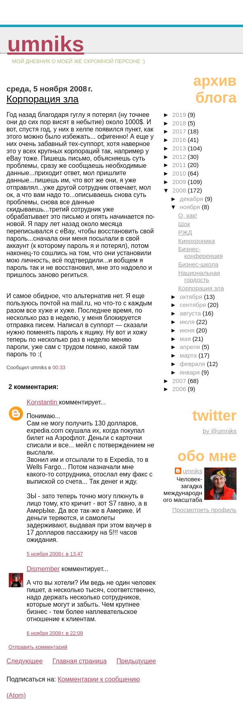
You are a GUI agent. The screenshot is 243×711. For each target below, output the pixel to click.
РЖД (185, 232)
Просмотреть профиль (204, 509)
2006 (180, 388)
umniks (45, 44)
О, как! (187, 215)
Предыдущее (136, 661)
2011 (180, 164)
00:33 (58, 367)
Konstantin (43, 402)
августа (191, 313)
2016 (180, 139)
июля (188, 321)
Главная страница (79, 661)
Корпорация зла (42, 98)
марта (189, 355)
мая (186, 338)
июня (188, 330)
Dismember (43, 568)
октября (192, 296)
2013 (180, 148)
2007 (180, 380)
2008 (180, 190)
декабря (192, 198)
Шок (184, 223)
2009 (180, 181)
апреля (190, 346)
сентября (193, 304)
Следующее (24, 661)
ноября (190, 206)
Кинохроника (196, 240)
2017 (180, 131)
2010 (180, 173)
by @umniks (220, 430)
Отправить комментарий (37, 647)
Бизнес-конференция (200, 252)
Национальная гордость (199, 276)
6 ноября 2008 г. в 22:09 (55, 633)
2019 (180, 114)
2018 (180, 123)
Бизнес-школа (198, 264)
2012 (180, 156)
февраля (193, 363)
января (190, 372)
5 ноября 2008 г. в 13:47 (55, 554)
